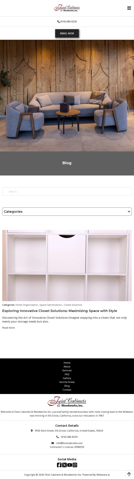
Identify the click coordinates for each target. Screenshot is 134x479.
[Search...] (67, 191)
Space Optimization (51, 304)
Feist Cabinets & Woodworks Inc (63, 474)
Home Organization (27, 304)
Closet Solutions (73, 304)
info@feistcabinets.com (69, 443)
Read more (8, 327)
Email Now (67, 33)
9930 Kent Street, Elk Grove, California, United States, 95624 (69, 430)
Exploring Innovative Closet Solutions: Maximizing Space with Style (59, 311)
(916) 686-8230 (67, 21)
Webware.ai (103, 474)
